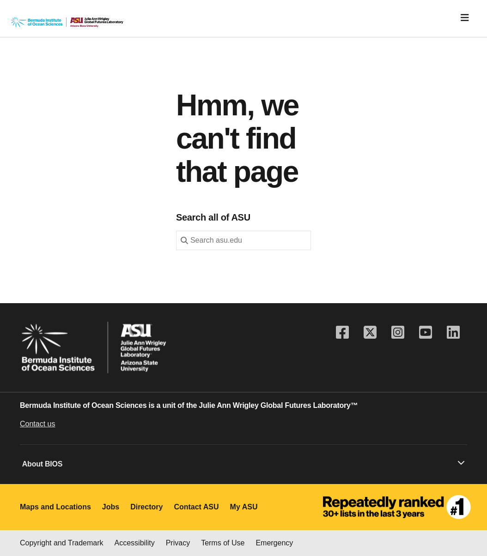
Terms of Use (222, 543)
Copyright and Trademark (61, 543)
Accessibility (135, 543)
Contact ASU (196, 507)
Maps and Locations (55, 507)
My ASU (244, 507)
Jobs (110, 507)
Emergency (274, 543)
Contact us (37, 424)
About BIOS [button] (243, 463)
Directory (146, 507)
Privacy (178, 543)
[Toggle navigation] (465, 17)
